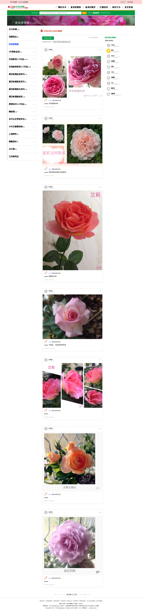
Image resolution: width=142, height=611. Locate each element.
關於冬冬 (62, 7)
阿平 (112, 50)
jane (112, 82)
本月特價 (14, 29)
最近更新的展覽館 (110, 37)
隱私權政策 (82, 600)
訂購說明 (104, 7)
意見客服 (129, 7)
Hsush (112, 55)
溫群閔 (113, 93)
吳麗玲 (113, 77)
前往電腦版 (99, 600)
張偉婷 (113, 61)
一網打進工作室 (92, 608)
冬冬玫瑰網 (13, 2)
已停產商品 (14, 156)
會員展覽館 (76, 7)
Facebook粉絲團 (23, 2)
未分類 (13, 149)
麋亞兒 (113, 88)
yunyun (50, 49)
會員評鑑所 (90, 7)
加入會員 (130, 2)
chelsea (113, 44)
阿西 (112, 66)
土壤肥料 (14, 134)
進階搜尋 (96, 13)
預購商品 (14, 37)
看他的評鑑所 (48, 38)
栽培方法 (116, 7)
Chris (112, 72)
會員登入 (123, 2)
